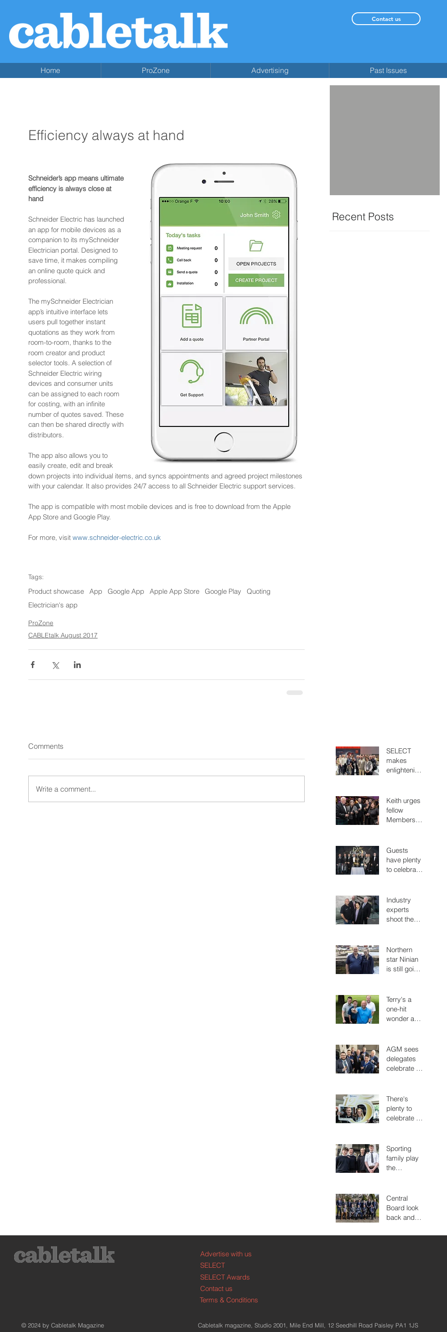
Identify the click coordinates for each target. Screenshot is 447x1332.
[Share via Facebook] (32, 664)
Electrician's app (53, 605)
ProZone (40, 623)
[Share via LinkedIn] (77, 664)
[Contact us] (386, 18)
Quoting (258, 591)
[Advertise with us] (234, 1254)
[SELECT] (234, 1265)
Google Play (223, 591)
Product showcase (56, 591)
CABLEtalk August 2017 (63, 635)
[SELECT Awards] (234, 1277)
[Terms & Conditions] (234, 1300)
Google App (126, 591)
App (95, 591)
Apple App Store (174, 591)
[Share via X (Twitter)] (55, 664)
